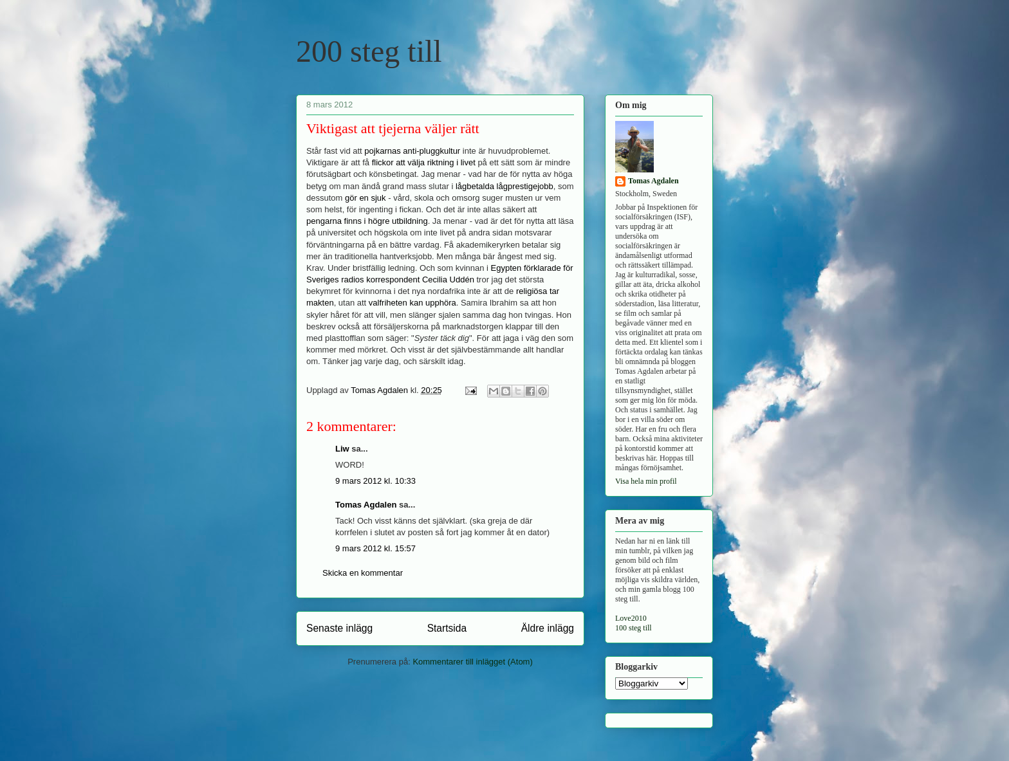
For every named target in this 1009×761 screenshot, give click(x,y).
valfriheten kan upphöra (412, 302)
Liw (342, 449)
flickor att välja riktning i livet (424, 162)
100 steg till (633, 627)
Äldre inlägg (547, 628)
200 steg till (369, 51)
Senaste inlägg (339, 628)
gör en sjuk (365, 198)
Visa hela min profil (646, 481)
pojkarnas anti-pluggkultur (412, 151)
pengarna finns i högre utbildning (367, 221)
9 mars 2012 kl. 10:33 (375, 481)
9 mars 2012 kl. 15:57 (375, 548)
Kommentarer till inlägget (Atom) (472, 661)
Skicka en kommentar (362, 573)
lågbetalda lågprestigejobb (504, 186)
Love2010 (631, 618)
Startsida (447, 628)
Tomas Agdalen (365, 504)
